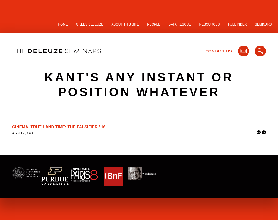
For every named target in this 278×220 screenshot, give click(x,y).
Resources (209, 24)
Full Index (237, 24)
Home (63, 24)
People (153, 24)
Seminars (263, 24)
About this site (125, 24)
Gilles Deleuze (89, 24)
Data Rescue (179, 24)
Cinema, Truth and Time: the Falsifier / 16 (59, 126)
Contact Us (219, 51)
